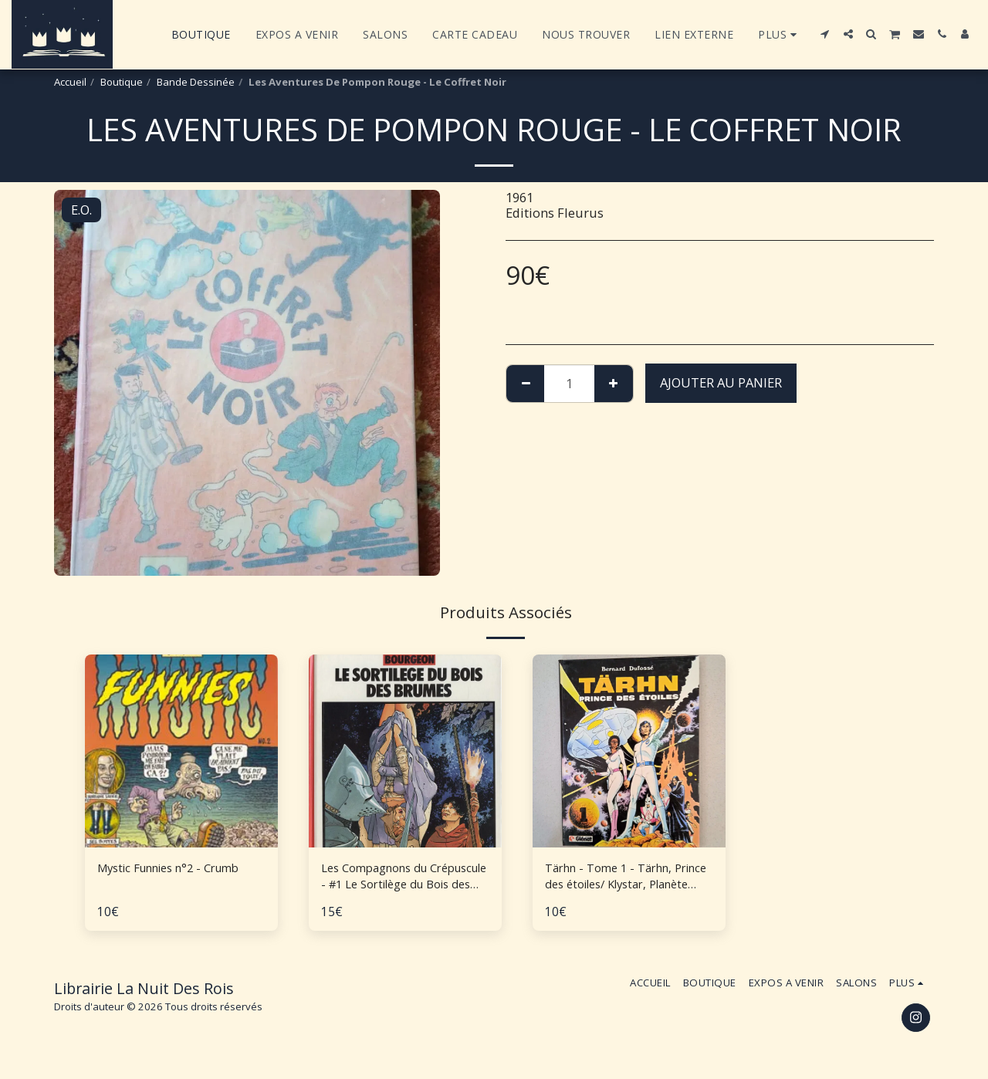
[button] (825, 34)
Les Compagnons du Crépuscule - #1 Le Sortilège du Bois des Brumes (384, 879)
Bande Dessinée (196, 82)
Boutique (121, 82)
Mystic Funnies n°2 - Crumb (179, 869)
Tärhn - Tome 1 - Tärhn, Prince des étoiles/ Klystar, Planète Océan (623, 879)
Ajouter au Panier (721, 382)
